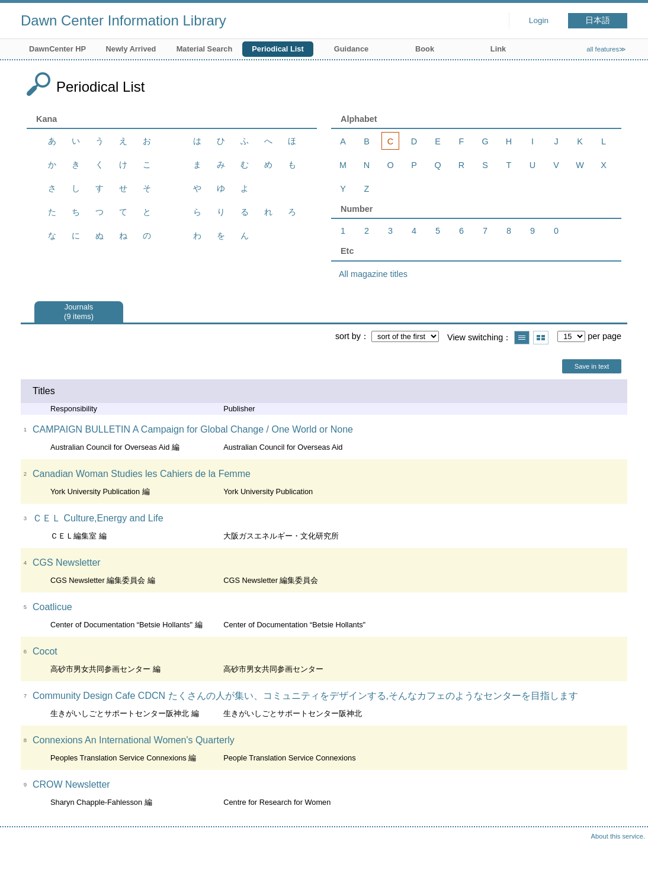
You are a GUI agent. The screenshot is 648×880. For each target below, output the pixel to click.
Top (627, 859)
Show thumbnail (540, 337)
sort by (348, 336)
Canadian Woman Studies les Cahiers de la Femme (142, 474)
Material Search (205, 48)
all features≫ (606, 49)
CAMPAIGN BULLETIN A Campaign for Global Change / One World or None (193, 429)
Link (498, 48)
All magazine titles (373, 274)
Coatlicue (52, 607)
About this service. (618, 836)
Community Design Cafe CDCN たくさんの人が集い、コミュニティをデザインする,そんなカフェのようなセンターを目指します (305, 696)
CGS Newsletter (67, 562)
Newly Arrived (131, 48)
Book (424, 48)
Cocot (45, 651)
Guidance (351, 48)
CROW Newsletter (71, 784)
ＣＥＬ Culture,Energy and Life (98, 518)
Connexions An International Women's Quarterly (134, 740)
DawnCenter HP (57, 48)
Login (538, 20)
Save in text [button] (592, 366)
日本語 (597, 20)
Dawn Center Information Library (123, 20)
